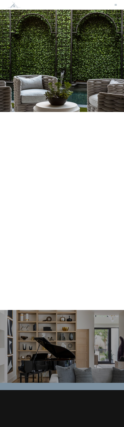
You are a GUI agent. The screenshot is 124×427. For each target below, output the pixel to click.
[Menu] (116, 5)
